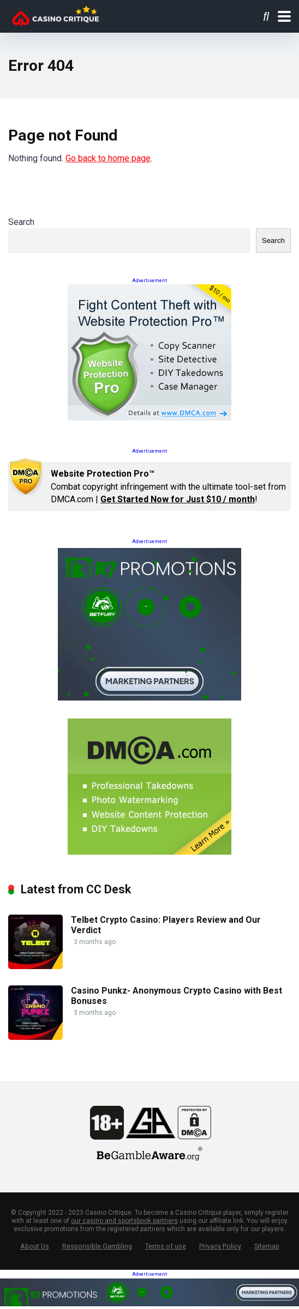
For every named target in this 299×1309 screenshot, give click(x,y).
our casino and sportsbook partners (124, 1221)
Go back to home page (108, 158)
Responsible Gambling (97, 1246)
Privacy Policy (220, 1246)
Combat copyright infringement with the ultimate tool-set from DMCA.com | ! (168, 486)
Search (21, 222)
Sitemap (266, 1246)
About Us (34, 1246)
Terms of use (165, 1246)
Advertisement (149, 280)
